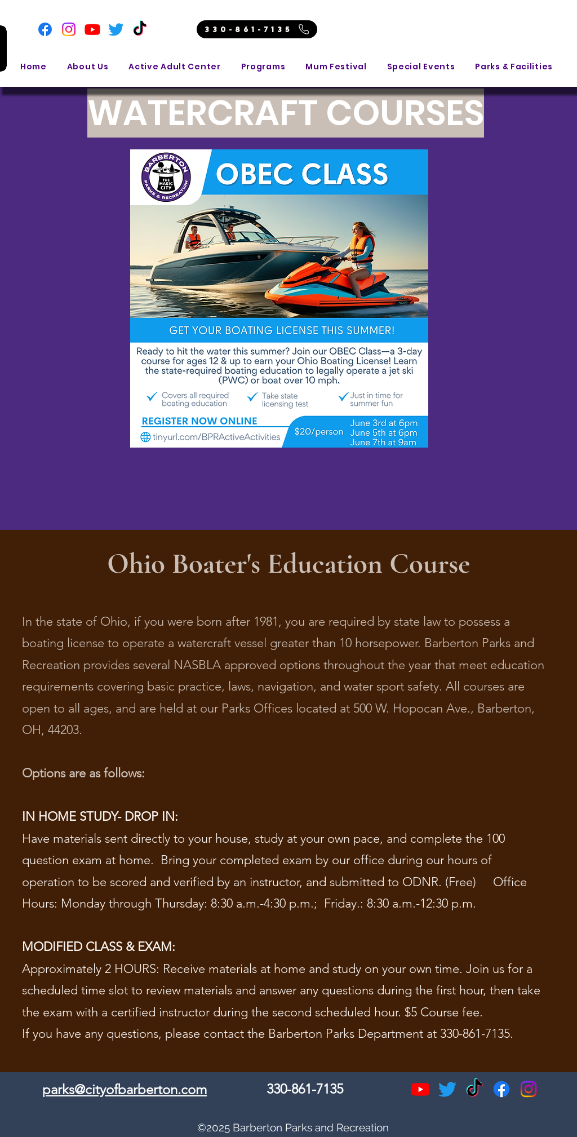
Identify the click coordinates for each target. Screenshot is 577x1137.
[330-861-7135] (257, 29)
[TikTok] (140, 29)
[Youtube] (92, 29)
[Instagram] (69, 29)
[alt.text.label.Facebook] (501, 1089)
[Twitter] (116, 29)
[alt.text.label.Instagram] (528, 1089)
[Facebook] (45, 29)
